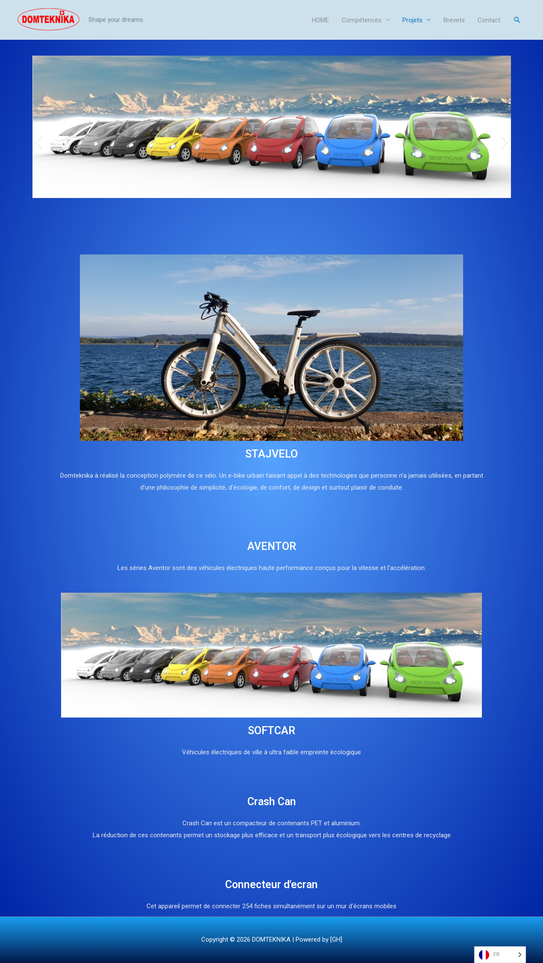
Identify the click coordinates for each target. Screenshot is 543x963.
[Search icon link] (517, 20)
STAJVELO (271, 454)
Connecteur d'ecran (271, 884)
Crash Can (271, 801)
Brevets (454, 20)
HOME (320, 20)
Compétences (362, 20)
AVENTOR (271, 546)
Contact (489, 20)
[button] (39, 141)
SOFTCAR (271, 730)
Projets (412, 20)
